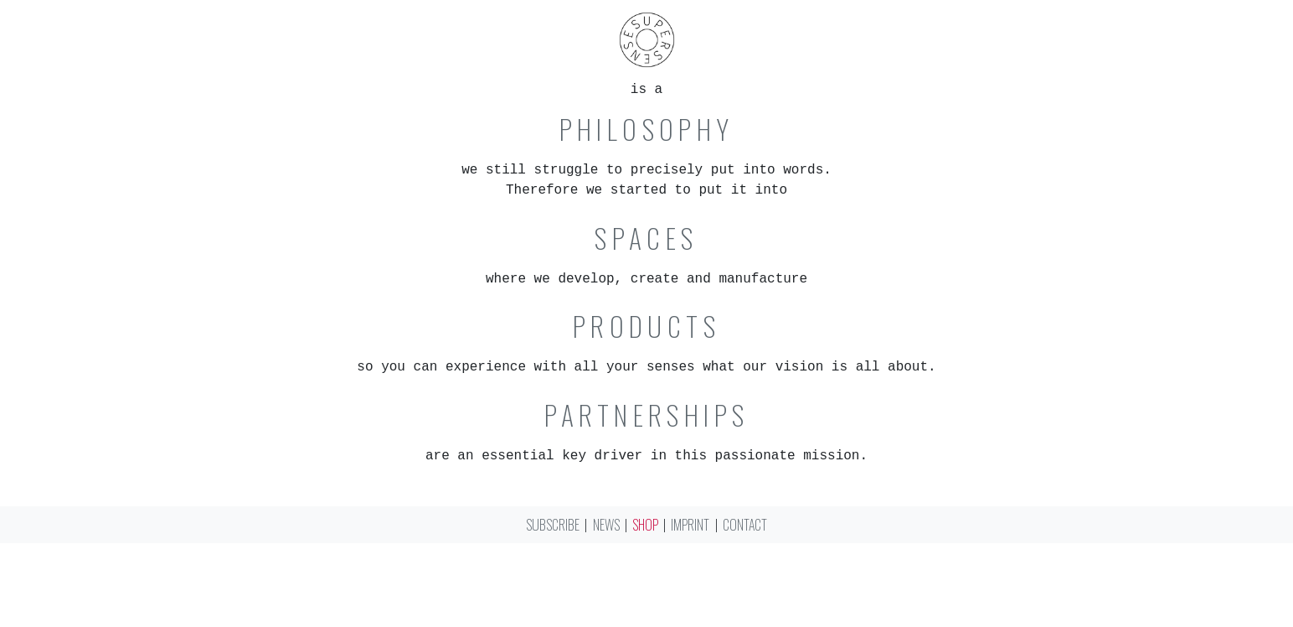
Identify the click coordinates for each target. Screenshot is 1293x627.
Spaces (646, 238)
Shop (645, 525)
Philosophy (646, 129)
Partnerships (647, 415)
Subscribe (553, 525)
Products (646, 326)
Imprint (690, 525)
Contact (745, 525)
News (606, 525)
